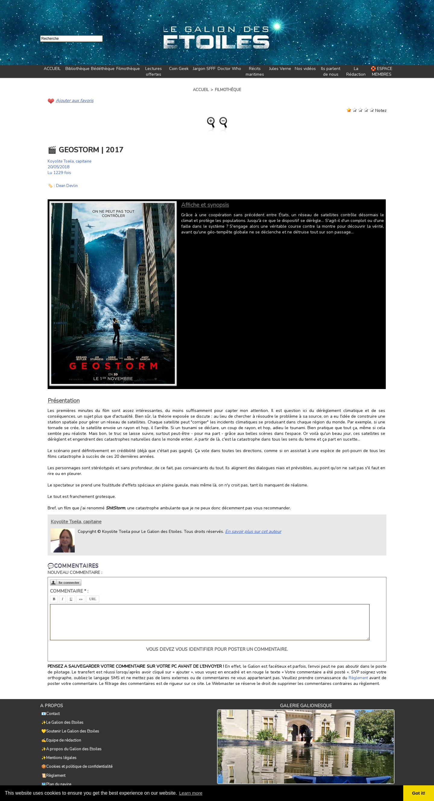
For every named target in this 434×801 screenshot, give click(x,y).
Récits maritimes (255, 71)
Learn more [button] (191, 793)
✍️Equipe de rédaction (60, 732)
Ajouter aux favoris (73, 100)
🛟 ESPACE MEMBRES (381, 71)
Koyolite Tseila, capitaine (71, 161)
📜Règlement (52, 758)
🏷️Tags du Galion (55, 772)
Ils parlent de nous (330, 71)
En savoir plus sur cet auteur (252, 531)
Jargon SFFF (204, 68)
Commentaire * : (69, 591)
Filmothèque (128, 68)
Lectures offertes (153, 71)
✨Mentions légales (57, 745)
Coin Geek (179, 68)
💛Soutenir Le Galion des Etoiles (69, 725)
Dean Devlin (68, 185)
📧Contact (49, 712)
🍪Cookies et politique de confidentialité (75, 752)
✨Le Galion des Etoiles (61, 719)
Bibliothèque (77, 68)
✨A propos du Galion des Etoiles (70, 739)
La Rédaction (356, 71)
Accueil (201, 90)
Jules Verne (280, 68)
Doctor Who (229, 68)
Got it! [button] (419, 793)
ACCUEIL (52, 68)
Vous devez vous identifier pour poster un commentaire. (217, 649)
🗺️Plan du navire (55, 765)
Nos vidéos (305, 68)
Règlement (359, 677)
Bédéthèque (103, 68)
